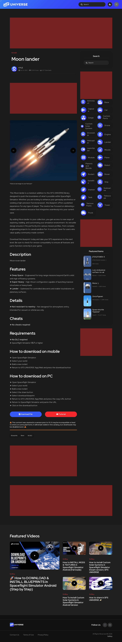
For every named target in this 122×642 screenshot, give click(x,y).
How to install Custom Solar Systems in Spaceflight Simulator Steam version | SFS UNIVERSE (99, 567)
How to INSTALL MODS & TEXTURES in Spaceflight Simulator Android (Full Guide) (74, 566)
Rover (22, 435)
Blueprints (14, 435)
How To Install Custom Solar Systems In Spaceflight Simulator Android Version (73, 601)
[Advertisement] (61, 33)
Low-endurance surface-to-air (98, 272)
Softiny (109, 636)
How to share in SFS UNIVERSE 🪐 (98, 598)
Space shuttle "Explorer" (98, 311)
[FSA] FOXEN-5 (98, 258)
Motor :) (95, 284)
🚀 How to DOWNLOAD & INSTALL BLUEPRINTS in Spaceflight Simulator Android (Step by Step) (33, 584)
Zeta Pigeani (97, 297)
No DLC (30, 435)
